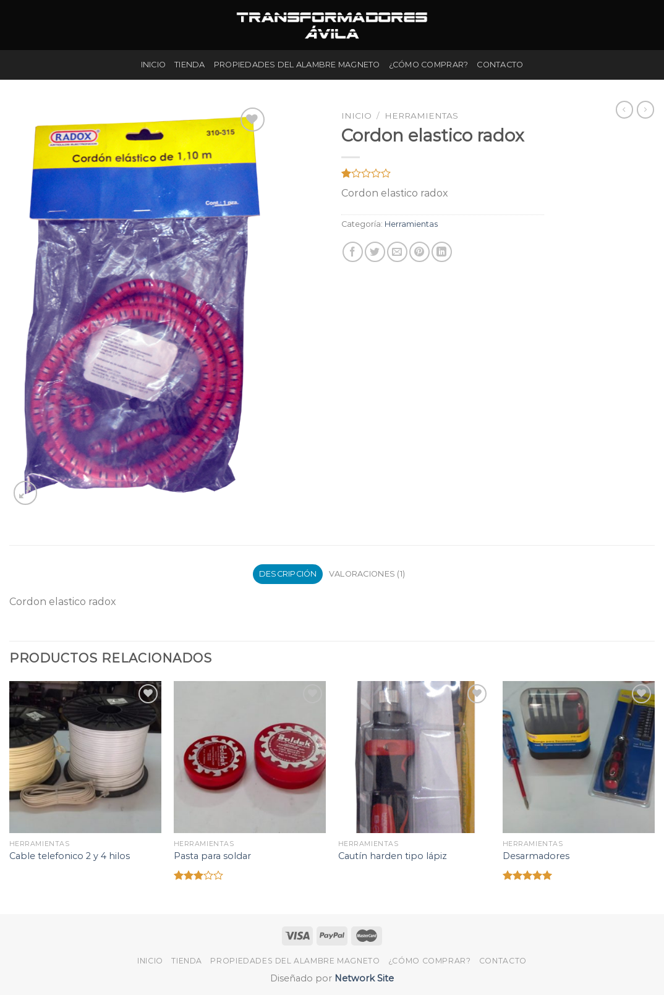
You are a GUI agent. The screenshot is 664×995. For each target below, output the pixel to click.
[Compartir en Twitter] (375, 252)
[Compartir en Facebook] (353, 252)
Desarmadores (536, 856)
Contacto (500, 64)
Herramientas (421, 116)
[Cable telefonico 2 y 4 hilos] (85, 757)
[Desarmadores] (579, 757)
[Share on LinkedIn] (442, 252)
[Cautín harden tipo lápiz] (414, 757)
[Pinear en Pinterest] (419, 252)
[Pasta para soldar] (250, 757)
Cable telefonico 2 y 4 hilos (69, 856)
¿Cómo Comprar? (429, 64)
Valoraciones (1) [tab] (367, 573)
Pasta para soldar (212, 856)
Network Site (363, 978)
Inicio (153, 64)
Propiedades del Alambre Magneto (297, 64)
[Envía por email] (397, 252)
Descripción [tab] (288, 573)
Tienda (189, 64)
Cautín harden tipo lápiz (392, 856)
